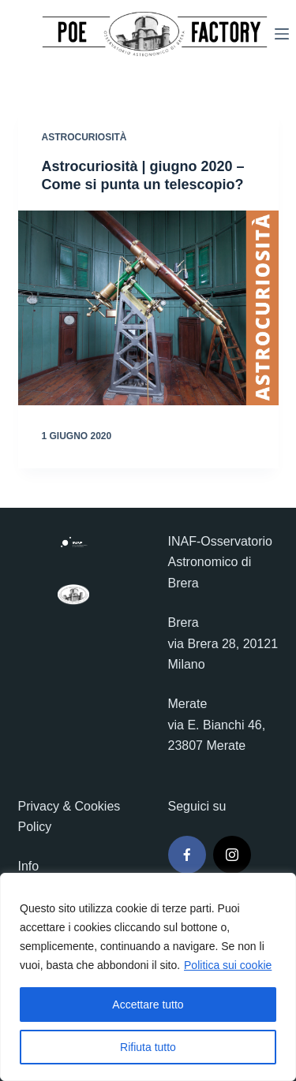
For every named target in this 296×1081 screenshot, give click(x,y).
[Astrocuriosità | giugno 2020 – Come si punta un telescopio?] (148, 308)
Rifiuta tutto (148, 1047)
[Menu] (282, 34)
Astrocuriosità (84, 137)
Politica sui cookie (228, 965)
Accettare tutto (147, 1004)
